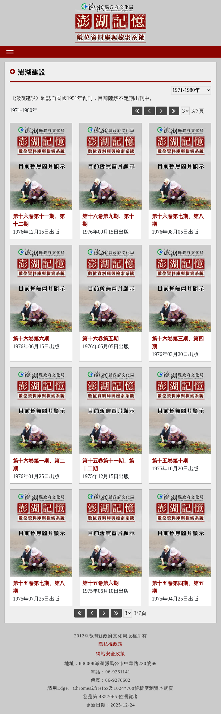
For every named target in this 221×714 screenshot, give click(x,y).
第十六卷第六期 (31, 339)
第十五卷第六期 (100, 583)
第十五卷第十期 (170, 461)
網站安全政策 (110, 653)
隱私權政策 (110, 643)
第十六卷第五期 (100, 339)
